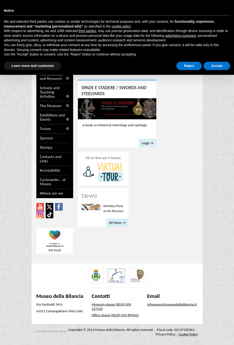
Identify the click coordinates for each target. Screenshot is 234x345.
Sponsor (46, 138)
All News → (117, 222)
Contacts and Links (50, 159)
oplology (140, 125)
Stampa (46, 147)
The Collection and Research (55, 76)
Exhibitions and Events (55, 117)
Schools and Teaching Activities (55, 92)
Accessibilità (50, 170)
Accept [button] (217, 66)
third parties (87, 31)
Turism (55, 129)
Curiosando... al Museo (52, 182)
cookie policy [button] (121, 26)
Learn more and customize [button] (32, 66)
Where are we (51, 193)
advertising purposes (180, 36)
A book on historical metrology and (115, 125)
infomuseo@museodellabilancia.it (172, 304)
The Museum (55, 106)
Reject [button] (189, 66)
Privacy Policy (165, 334)
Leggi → (147, 143)
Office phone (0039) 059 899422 (115, 315)
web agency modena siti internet (51, 331)
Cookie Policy (188, 334)
